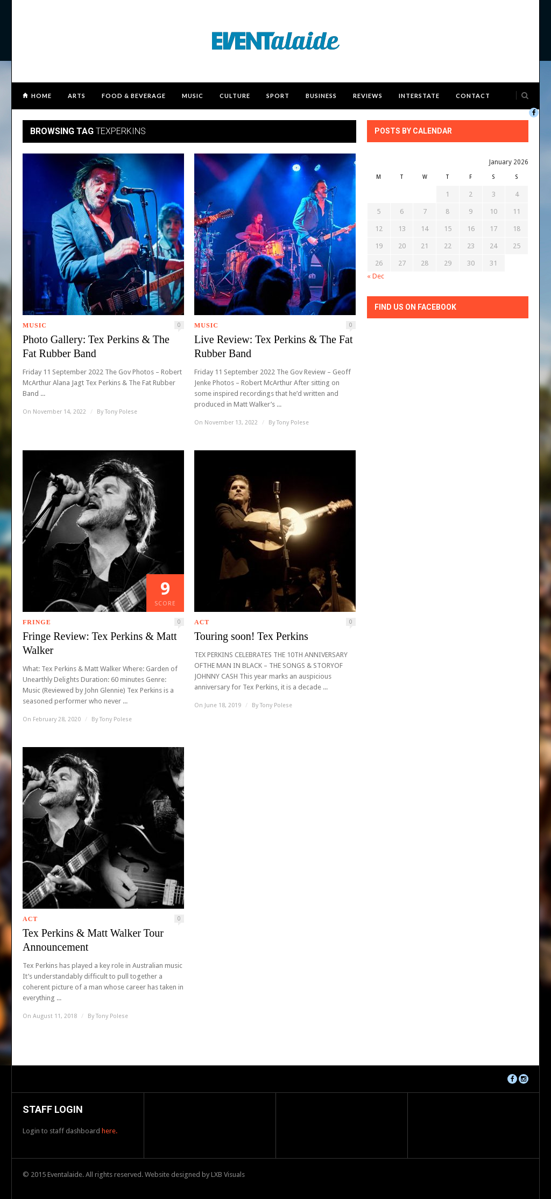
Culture (235, 95)
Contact (473, 95)
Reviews (368, 95)
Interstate (419, 95)
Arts (77, 95)
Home (41, 95)
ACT (201, 622)
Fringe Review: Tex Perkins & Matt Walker (100, 643)
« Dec (375, 276)
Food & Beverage (134, 95)
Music (192, 95)
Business (321, 95)
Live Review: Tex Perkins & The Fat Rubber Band (273, 346)
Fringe (37, 622)
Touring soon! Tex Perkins (251, 636)
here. (109, 1131)
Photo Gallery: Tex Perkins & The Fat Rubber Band (96, 346)
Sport (277, 95)
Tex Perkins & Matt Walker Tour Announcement (93, 940)
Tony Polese (121, 411)
